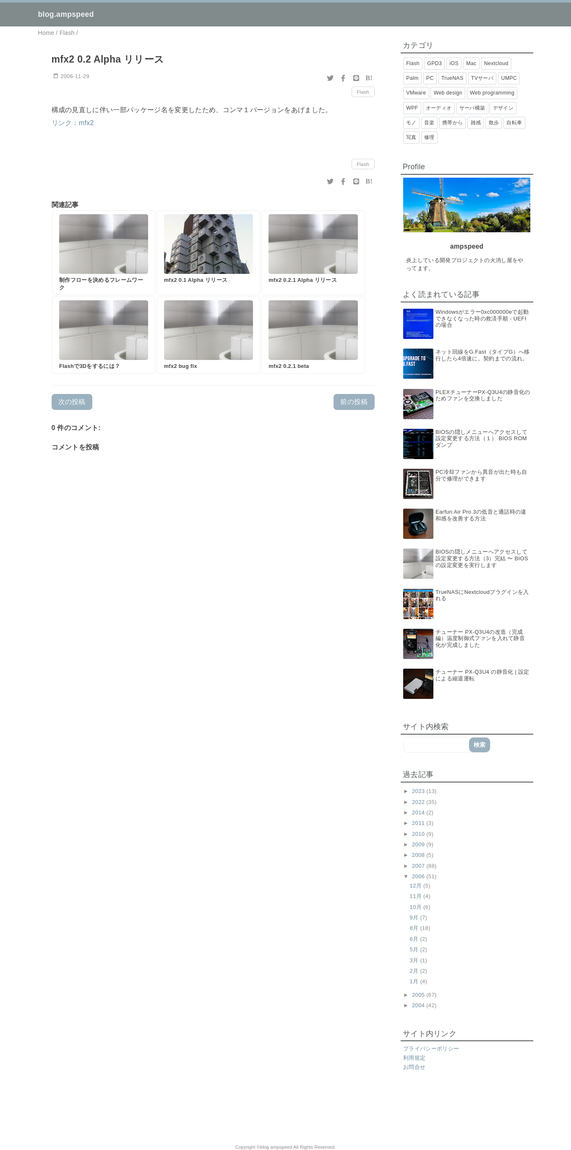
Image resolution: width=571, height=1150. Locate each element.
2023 (419, 791)
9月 (415, 917)
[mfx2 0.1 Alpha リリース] (208, 253)
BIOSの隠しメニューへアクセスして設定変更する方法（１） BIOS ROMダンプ (481, 438)
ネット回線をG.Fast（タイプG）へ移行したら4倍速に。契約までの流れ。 (482, 355)
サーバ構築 (472, 108)
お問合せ (414, 1067)
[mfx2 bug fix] (208, 335)
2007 (419, 866)
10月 (416, 907)
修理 (429, 137)
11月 (416, 896)
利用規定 (414, 1058)
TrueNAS (452, 78)
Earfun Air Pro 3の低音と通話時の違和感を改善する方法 (481, 515)
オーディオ (439, 108)
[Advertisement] (146, 1112)
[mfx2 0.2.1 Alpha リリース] (313, 253)
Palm (412, 78)
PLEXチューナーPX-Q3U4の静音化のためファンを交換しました (482, 395)
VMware (416, 93)
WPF (412, 108)
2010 (419, 834)
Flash (363, 92)
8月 (415, 928)
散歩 (494, 123)
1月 (415, 981)
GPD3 (434, 63)
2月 (415, 971)
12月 (416, 885)
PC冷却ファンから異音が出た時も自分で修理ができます (481, 475)
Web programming (492, 93)
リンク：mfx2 (73, 122)
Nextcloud (496, 63)
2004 (419, 1005)
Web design (448, 93)
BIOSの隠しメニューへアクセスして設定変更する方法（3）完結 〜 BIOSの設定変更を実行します (481, 558)
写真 (411, 137)
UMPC (509, 78)
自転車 (514, 123)
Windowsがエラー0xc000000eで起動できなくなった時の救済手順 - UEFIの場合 (482, 318)
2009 (419, 844)
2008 (419, 855)
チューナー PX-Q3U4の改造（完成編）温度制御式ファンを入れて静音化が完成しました (480, 638)
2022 (419, 802)
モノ (411, 123)
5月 (415, 949)
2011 (419, 823)
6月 (415, 939)
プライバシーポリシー (431, 1048)
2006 (419, 876)
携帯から (452, 123)
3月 (415, 960)
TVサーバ (482, 78)
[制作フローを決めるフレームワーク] (103, 253)
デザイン (503, 108)
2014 (419, 812)
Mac (471, 63)
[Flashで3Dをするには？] (103, 335)
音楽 (429, 123)
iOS (454, 63)
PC (430, 78)
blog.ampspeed (66, 14)
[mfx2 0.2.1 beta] (313, 335)
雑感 (476, 123)
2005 (419, 995)
